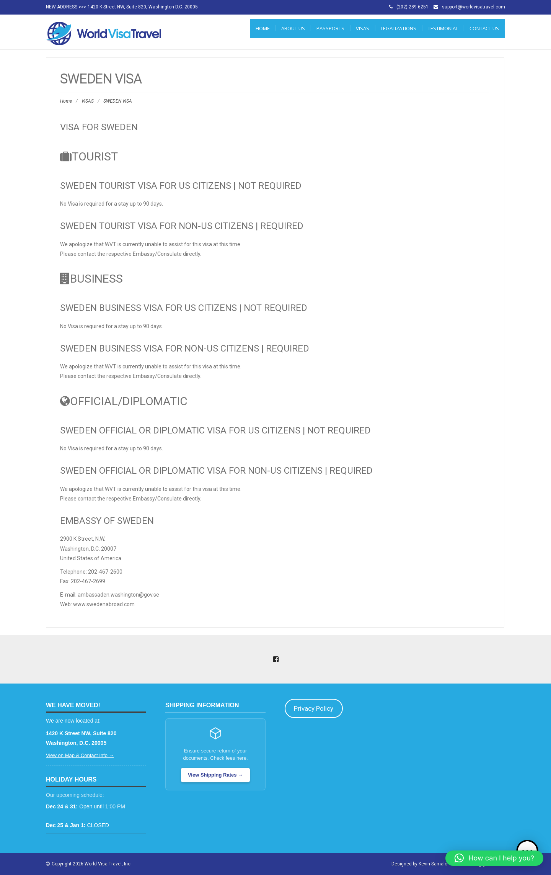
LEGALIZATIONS (398, 28)
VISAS (362, 28)
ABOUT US (293, 28)
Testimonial (443, 28)
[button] (494, 858)
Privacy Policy (313, 708)
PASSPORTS (330, 28)
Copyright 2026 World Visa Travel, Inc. (92, 864)
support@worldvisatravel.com (473, 7)
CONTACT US (484, 28)
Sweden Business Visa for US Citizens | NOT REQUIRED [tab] (183, 308)
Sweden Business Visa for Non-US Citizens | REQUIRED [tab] (184, 348)
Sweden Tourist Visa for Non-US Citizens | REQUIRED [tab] (181, 226)
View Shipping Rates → (215, 775)
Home (263, 28)
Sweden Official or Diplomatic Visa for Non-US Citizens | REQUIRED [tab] (216, 470)
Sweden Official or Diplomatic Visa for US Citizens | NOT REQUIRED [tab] (215, 430)
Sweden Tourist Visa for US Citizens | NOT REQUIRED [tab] (181, 185)
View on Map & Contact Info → (80, 755)
